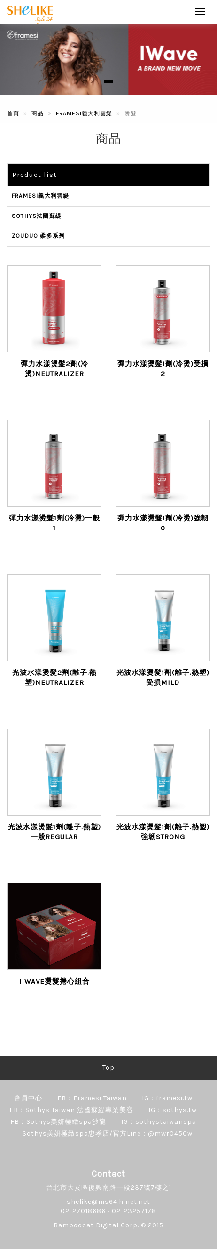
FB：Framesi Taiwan (92, 1098)
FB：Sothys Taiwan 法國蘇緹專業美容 (71, 1110)
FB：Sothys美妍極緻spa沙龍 (58, 1122)
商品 (37, 113)
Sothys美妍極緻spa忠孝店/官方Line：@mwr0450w (108, 1133)
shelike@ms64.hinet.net (108, 1202)
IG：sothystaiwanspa (158, 1122)
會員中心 (28, 1098)
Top (108, 1068)
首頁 (13, 113)
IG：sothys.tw (172, 1110)
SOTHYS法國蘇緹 (37, 216)
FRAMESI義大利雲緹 (84, 113)
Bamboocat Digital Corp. (96, 1225)
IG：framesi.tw (167, 1098)
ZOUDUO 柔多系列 (38, 235)
